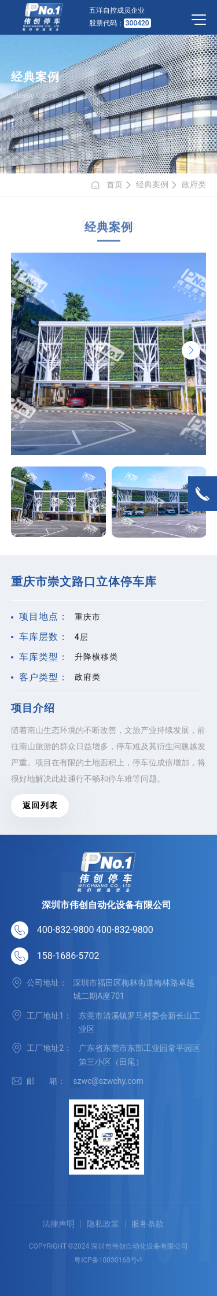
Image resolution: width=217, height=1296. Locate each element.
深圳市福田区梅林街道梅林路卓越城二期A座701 (133, 989)
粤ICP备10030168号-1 (108, 1260)
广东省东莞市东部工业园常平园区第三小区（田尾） (139, 1054)
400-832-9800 (65, 929)
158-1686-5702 (68, 955)
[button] (191, 350)
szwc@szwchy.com (108, 1081)
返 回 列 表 (40, 805)
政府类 (194, 184)
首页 (106, 185)
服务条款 (147, 1224)
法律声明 (58, 1224)
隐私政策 (103, 1224)
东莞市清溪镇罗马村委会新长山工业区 (139, 1022)
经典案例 (152, 184)
